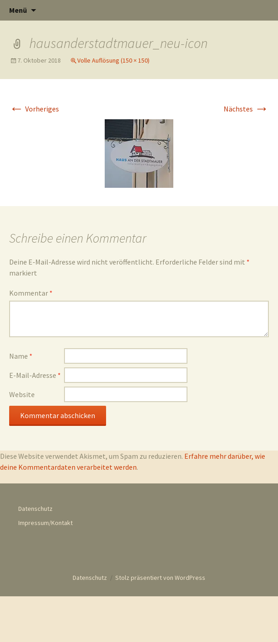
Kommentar (31, 292)
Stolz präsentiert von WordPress (160, 577)
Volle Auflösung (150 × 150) (113, 60)
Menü (18, 10)
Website (22, 394)
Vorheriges (34, 108)
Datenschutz (35, 508)
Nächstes (246, 108)
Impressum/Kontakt (45, 523)
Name (20, 356)
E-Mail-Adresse (35, 375)
